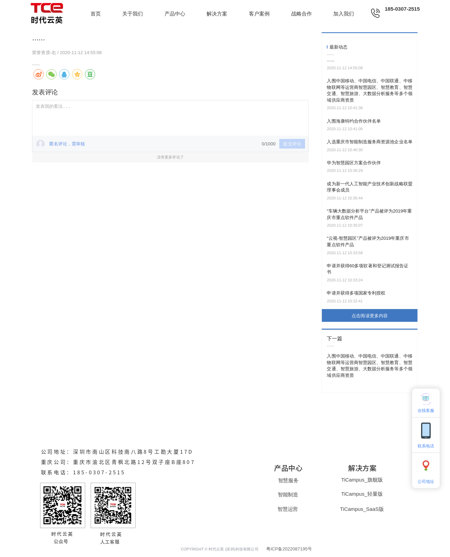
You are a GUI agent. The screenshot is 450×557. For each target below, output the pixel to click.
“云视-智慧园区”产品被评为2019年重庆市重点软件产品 (368, 241)
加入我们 (343, 14)
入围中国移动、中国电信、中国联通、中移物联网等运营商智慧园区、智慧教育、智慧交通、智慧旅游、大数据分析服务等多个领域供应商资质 (369, 90)
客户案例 (259, 14)
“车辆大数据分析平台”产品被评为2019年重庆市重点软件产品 (369, 214)
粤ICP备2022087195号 (289, 548)
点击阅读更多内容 (370, 315)
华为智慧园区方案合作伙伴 (354, 162)
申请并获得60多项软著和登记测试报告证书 (367, 269)
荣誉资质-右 (44, 52)
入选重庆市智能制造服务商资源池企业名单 (369, 141)
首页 (96, 14)
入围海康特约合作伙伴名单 (354, 121)
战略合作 (301, 14)
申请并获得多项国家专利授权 (356, 293)
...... (330, 59)
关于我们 (132, 14)
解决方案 (217, 14)
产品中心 (175, 14)
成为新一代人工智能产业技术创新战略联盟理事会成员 (369, 187)
